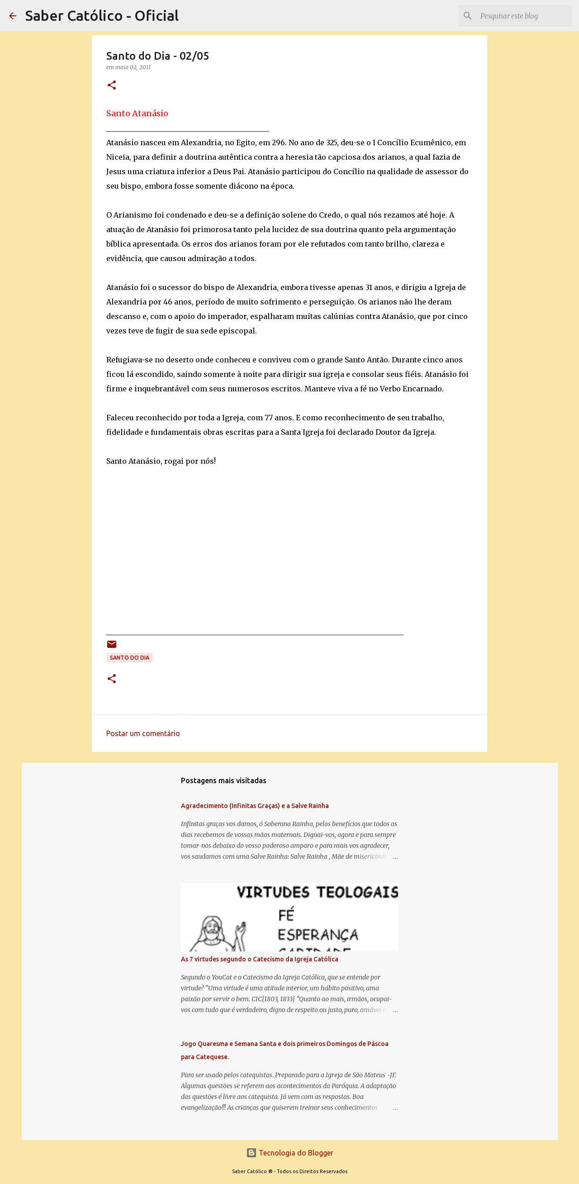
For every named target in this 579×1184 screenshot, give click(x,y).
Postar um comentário (143, 733)
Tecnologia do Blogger (289, 1153)
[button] (111, 86)
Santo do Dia (129, 658)
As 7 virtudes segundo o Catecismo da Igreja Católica (259, 959)
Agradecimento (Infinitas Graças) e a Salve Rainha (255, 805)
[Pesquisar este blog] (524, 16)
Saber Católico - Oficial (102, 15)
